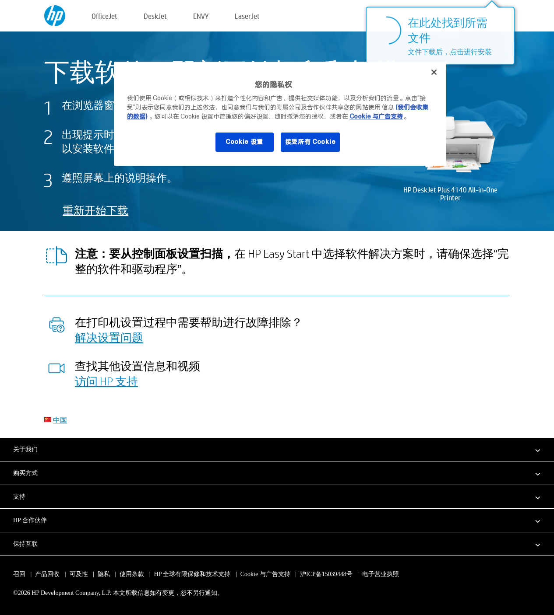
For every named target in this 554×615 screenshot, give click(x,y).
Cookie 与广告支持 (265, 574)
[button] (277, 449)
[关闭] (434, 72)
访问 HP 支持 (106, 381)
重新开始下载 (95, 210)
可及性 (79, 574)
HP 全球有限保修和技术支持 (192, 574)
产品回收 (47, 574)
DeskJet (155, 16)
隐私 (104, 574)
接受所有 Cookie (310, 142)
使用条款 (132, 574)
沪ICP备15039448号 (326, 574)
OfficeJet (104, 16)
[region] (280, 114)
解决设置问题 (109, 337)
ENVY (200, 16)
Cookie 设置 (244, 142)
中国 (60, 420)
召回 (19, 574)
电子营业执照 (380, 574)
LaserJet (247, 16)
